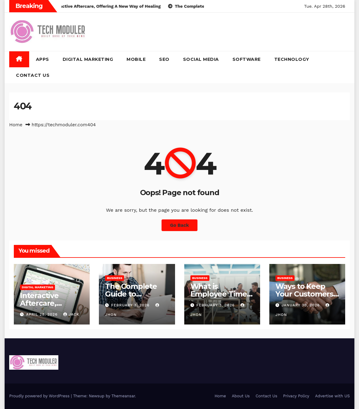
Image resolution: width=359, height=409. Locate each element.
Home (15, 125)
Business (114, 278)
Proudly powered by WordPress (40, 396)
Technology (291, 59)
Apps (42, 59)
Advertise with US (332, 396)
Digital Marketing (88, 59)
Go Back (179, 225)
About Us (241, 396)
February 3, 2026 (131, 305)
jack (71, 314)
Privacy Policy (296, 396)
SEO (164, 59)
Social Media (201, 59)
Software (246, 59)
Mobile (136, 59)
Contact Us (32, 75)
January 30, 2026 (301, 305)
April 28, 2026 (42, 314)
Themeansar (123, 396)
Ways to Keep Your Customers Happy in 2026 (304, 294)
